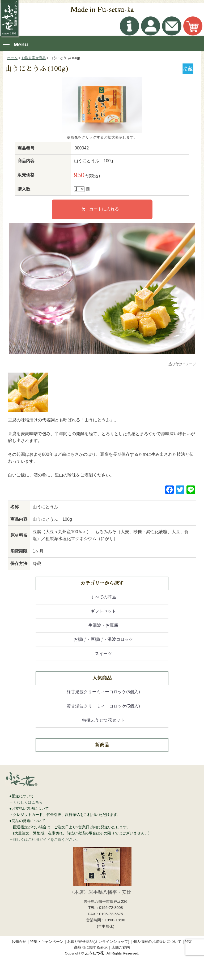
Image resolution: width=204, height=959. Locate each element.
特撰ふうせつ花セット (103, 720)
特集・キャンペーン (46, 942)
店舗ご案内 (120, 947)
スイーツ (103, 653)
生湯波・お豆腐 (103, 625)
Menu (15, 44)
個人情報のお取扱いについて (157, 942)
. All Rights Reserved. (112, 953)
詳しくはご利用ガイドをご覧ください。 (46, 839)
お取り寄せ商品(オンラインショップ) (98, 942)
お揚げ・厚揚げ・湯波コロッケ (103, 639)
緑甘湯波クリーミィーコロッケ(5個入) (103, 692)
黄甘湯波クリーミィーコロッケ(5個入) (103, 706)
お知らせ (18, 942)
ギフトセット (103, 611)
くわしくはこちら (28, 802)
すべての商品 (103, 597)
